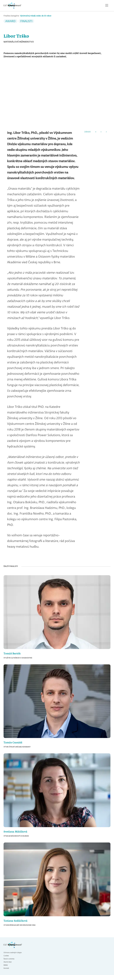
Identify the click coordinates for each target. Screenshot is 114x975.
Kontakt (6, 968)
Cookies (6, 956)
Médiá (6, 965)
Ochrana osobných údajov (13, 952)
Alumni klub (8, 962)
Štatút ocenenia (9, 959)
